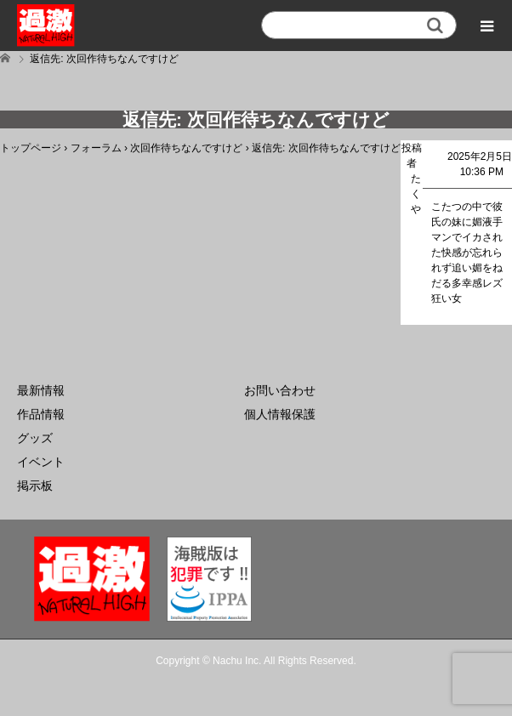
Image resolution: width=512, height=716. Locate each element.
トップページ (30, 148)
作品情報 (41, 414)
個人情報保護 (280, 414)
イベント (41, 462)
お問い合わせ (280, 390)
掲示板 (35, 485)
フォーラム (96, 148)
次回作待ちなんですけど (186, 148)
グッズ (35, 438)
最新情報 (41, 390)
